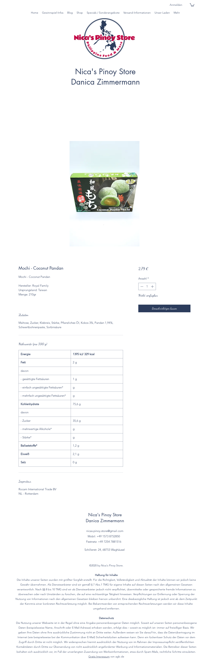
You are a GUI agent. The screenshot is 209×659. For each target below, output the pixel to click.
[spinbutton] (147, 286)
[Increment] (152, 286)
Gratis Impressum (99, 656)
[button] (192, 5)
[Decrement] (141, 286)
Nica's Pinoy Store (105, 72)
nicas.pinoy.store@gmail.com (104, 531)
